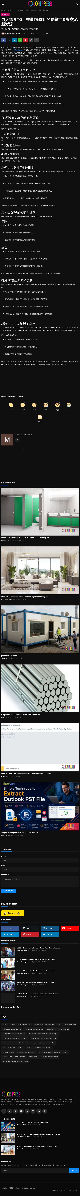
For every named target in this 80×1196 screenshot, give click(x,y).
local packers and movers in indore (43, 1043)
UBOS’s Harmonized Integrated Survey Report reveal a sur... (38, 948)
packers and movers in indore (20, 1024)
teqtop (3, 776)
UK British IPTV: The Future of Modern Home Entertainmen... (38, 994)
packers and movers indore (67, 1024)
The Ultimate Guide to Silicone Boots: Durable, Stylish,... (38, 1146)
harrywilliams (5, 540)
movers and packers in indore (44, 1024)
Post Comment (8, 891)
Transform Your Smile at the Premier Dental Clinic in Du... (39, 1134)
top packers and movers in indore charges (43, 1034)
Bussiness (10, 10)
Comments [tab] (6, 849)
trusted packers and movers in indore (15, 1038)
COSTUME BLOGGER (23, 1137)
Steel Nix (3, 717)
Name (3, 856)
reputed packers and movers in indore (15, 1061)
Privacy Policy (72, 1190)
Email (3, 865)
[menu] (2, 3)
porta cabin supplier (9, 656)
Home (3, 10)
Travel (5, 1024)
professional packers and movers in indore (53, 1052)
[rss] (44, 1111)
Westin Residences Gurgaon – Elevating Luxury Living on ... (25, 597)
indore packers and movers (12, 1029)
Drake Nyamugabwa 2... (24, 950)
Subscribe (74, 1170)
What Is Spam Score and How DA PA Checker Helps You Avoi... (26, 774)
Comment (5, 874)
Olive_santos (5, 835)
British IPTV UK (21, 996)
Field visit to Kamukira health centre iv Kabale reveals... (36, 971)
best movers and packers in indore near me (43, 1057)
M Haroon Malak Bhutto (24, 435)
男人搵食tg (18, 50)
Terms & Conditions (57, 1190)
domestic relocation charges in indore (39, 1047)
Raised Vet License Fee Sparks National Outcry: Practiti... (37, 982)
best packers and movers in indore (14, 1034)
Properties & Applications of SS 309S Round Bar (20, 715)
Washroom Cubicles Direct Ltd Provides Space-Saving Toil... (25, 538)
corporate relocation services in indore (15, 1043)
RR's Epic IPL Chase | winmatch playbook (32, 1122)
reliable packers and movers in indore (43, 1038)
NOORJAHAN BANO (6, 599)
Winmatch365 (21, 1125)
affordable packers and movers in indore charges (19, 1052)
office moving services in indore (13, 1047)
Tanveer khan (21, 1149)
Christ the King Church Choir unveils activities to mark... (37, 959)
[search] (77, 3)
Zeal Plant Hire (5, 658)
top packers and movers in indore (58, 1029)
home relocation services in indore (14, 1057)
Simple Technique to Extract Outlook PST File (19, 833)
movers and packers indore (34, 1029)
